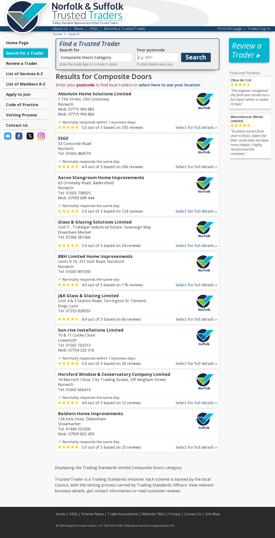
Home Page (17, 42)
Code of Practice (22, 104)
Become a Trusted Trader (125, 28)
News (78, 28)
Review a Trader (21, 63)
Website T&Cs (153, 514)
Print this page (230, 28)
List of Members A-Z (25, 84)
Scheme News (92, 514)
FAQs (94, 28)
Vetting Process (21, 114)
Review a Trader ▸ (246, 50)
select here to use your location (169, 84)
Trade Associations (123, 514)
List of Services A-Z (24, 73)
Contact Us (17, 125)
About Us (60, 28)
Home (61, 514)
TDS (172, 525)
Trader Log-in (258, 28)
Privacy (174, 514)
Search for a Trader (25, 53)
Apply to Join (18, 94)
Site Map (212, 514)
